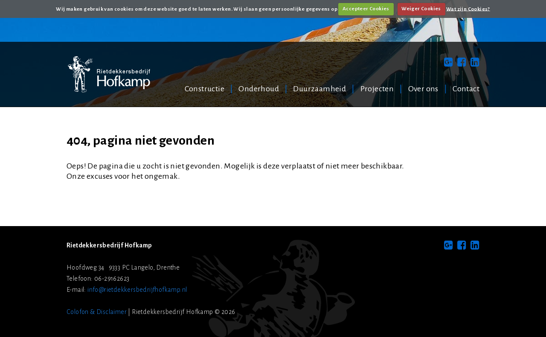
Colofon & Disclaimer (97, 311)
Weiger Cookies (421, 9)
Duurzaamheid (319, 88)
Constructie (204, 88)
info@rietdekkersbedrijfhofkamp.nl (137, 289)
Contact (466, 88)
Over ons (423, 88)
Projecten (377, 88)
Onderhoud (258, 88)
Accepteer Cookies (366, 9)
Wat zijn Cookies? (468, 9)
